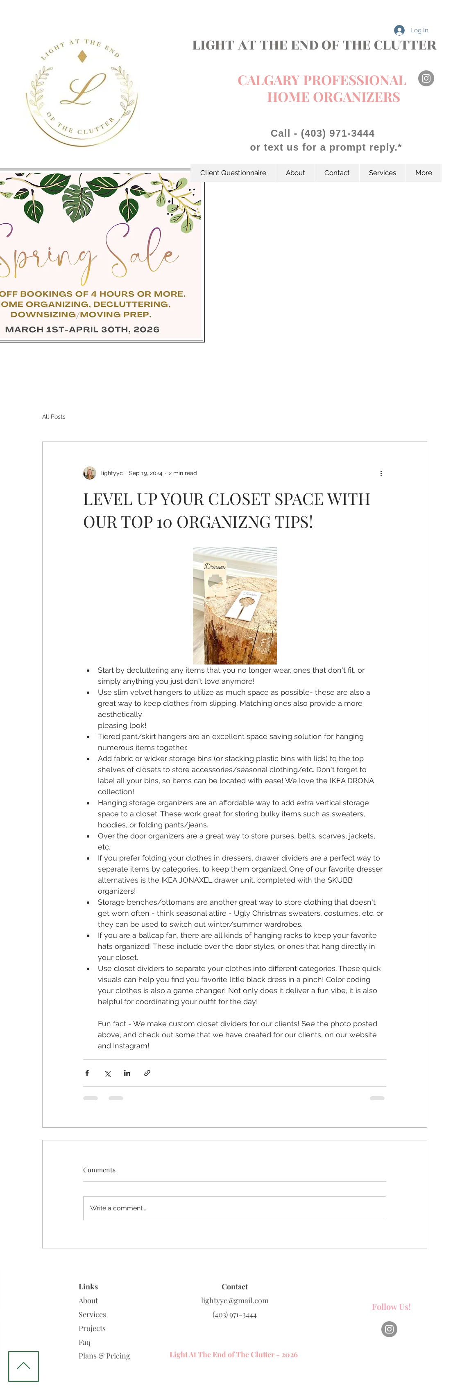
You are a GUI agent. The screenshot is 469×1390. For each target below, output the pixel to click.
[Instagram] (426, 78)
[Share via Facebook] (87, 1073)
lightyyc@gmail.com (235, 1300)
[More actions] (381, 473)
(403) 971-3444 (235, 1314)
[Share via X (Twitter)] (107, 1073)
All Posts (54, 416)
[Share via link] (147, 1073)
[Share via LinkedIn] (127, 1073)
